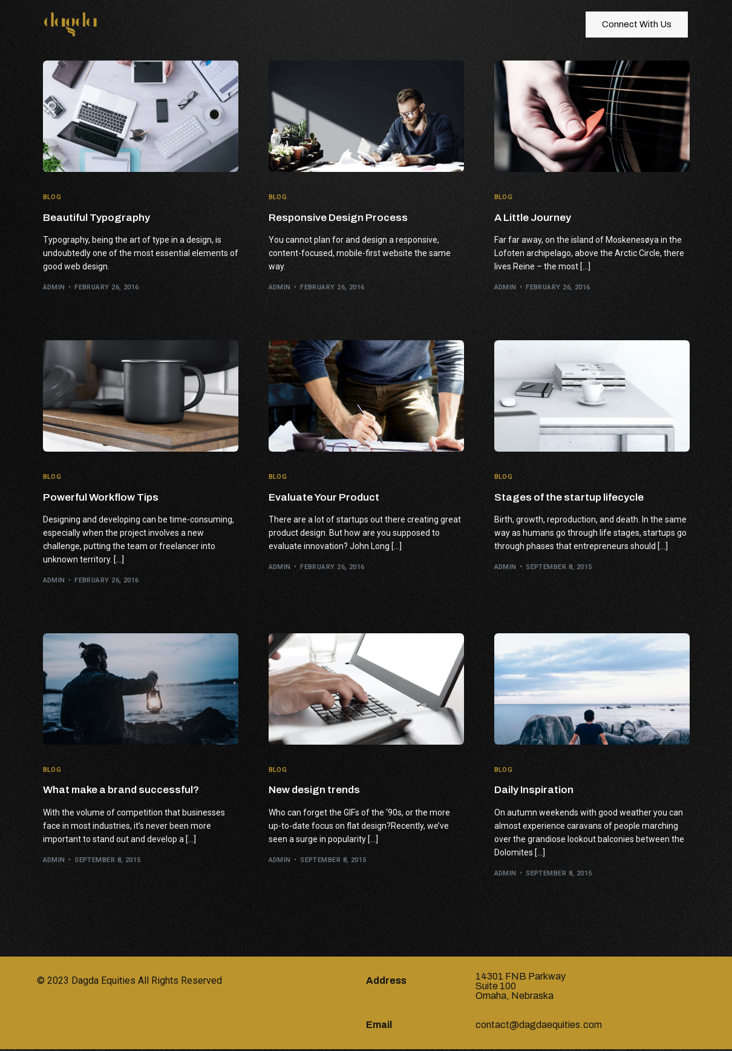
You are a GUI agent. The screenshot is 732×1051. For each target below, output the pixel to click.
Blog (52, 197)
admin (54, 288)
